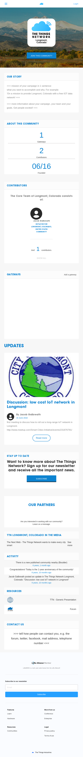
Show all (41, 258)
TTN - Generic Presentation (63, 600)
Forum (73, 609)
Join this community (41, 56)
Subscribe (41, 479)
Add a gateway (70, 275)
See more (69, 543)
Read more (41, 438)
